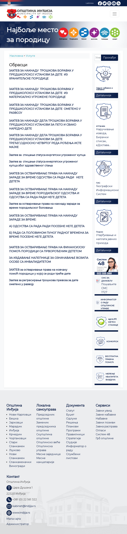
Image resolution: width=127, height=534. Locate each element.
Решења (72, 422)
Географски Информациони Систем (107, 190)
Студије (71, 442)
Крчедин (15, 434)
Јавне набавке (106, 414)
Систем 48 (103, 434)
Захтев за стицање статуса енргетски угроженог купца (47, 155)
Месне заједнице (48, 454)
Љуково (14, 450)
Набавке (101, 418)
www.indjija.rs (21, 512)
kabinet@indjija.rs (24, 506)
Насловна (16, 55)
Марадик (15, 426)
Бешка (13, 418)
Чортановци (17, 438)
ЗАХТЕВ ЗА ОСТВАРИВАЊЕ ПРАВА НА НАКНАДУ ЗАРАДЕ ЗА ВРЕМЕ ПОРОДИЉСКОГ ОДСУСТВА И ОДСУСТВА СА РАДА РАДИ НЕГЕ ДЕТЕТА (44, 193)
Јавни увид (104, 410)
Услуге (30, 55)
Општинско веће (48, 442)
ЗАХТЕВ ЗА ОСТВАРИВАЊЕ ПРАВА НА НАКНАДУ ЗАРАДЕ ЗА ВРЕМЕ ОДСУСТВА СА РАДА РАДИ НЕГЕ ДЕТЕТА (46, 177)
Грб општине (105, 438)
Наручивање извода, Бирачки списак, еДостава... (105, 137)
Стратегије (73, 438)
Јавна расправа (106, 426)
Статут (70, 410)
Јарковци (16, 422)
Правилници (75, 434)
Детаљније (103, 95)
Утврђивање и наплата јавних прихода (106, 239)
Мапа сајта (13, 518)
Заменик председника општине (46, 426)
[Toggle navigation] (114, 14)
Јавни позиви (105, 422)
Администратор (17, 524)
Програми (73, 430)
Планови (72, 426)
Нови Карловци (20, 414)
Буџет (70, 414)
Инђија (14, 430)
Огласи (101, 430)
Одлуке (71, 418)
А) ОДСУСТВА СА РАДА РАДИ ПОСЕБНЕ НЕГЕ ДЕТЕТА (47, 226)
